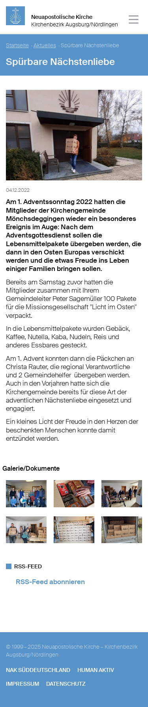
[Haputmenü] (134, 20)
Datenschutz (66, 683)
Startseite (17, 45)
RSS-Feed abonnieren (50, 581)
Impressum (22, 683)
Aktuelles (45, 45)
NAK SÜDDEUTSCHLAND (38, 670)
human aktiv (95, 670)
